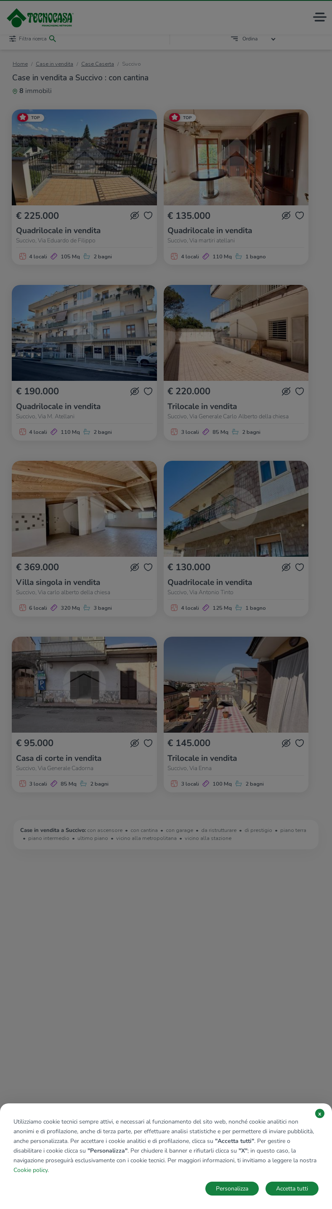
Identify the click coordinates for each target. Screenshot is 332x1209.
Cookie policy (30, 1170)
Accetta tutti (292, 1189)
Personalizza (232, 1189)
